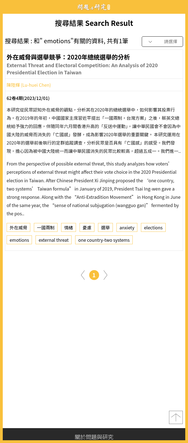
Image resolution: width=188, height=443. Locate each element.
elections (153, 228)
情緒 (68, 228)
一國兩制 (46, 228)
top (176, 417)
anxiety (126, 228)
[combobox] (162, 42)
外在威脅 (18, 228)
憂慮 (87, 228)
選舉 (105, 228)
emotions (19, 241)
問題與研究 (94, 7)
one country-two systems (104, 241)
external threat (54, 241)
